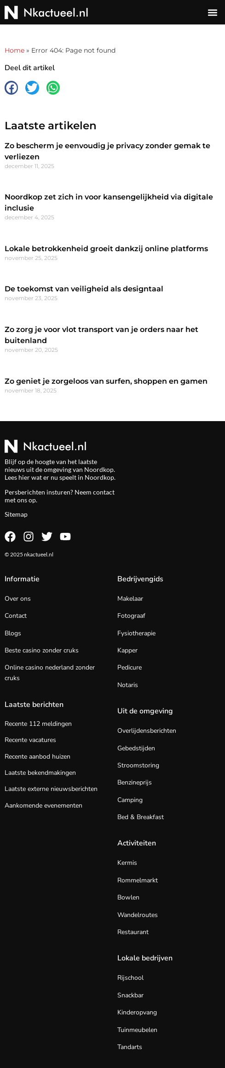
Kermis (127, 862)
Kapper (127, 650)
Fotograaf (131, 615)
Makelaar (130, 598)
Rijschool (130, 977)
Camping (130, 800)
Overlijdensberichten (146, 730)
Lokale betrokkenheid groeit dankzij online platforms (106, 248)
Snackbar (130, 995)
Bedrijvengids (140, 579)
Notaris (127, 685)
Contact (16, 615)
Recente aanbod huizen (37, 756)
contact (104, 492)
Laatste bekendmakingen (40, 772)
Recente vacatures (30, 740)
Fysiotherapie (136, 633)
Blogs (13, 633)
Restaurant (133, 932)
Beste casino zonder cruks (42, 650)
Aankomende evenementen (43, 805)
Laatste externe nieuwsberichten (51, 788)
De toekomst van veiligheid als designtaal (84, 288)
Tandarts (129, 1047)
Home (14, 50)
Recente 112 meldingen (38, 723)
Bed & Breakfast (140, 817)
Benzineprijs (134, 782)
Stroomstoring (138, 765)
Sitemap (16, 514)
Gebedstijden (136, 748)
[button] (212, 12)
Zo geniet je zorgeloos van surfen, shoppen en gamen (106, 381)
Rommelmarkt (137, 880)
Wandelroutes (137, 915)
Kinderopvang (137, 1012)
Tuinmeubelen (137, 1030)
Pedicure (129, 667)
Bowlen (128, 897)
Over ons (18, 598)
